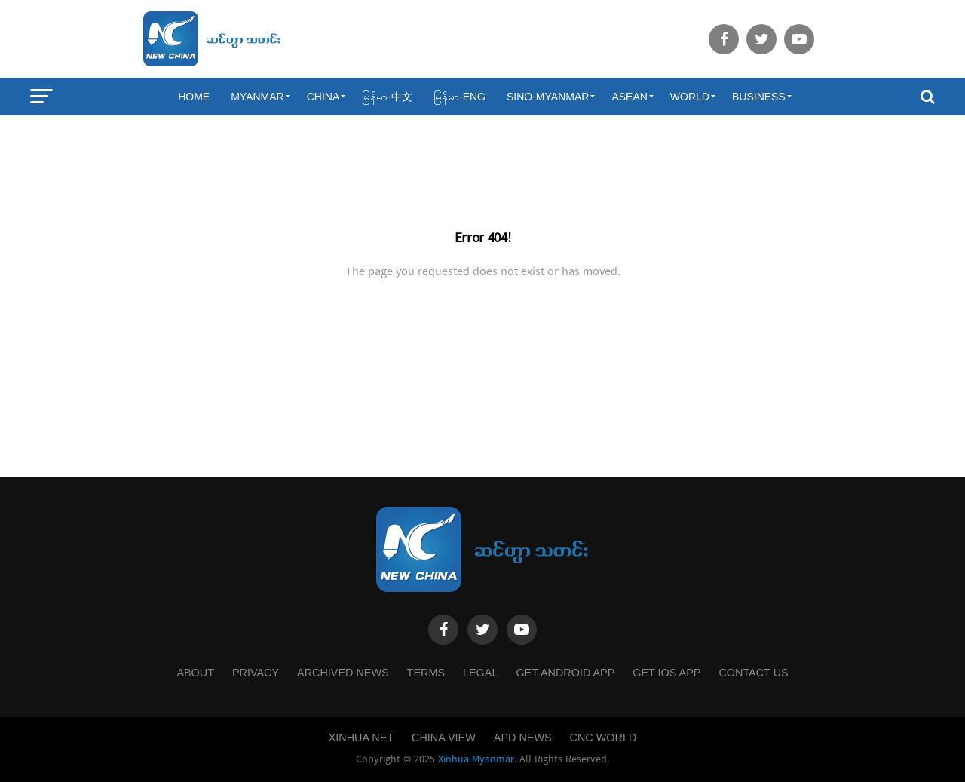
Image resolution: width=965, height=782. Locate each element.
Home (194, 96)
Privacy (255, 673)
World (689, 96)
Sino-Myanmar (548, 96)
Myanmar (257, 96)
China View (444, 737)
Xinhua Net (361, 737)
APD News (523, 737)
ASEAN (629, 96)
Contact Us (753, 673)
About (195, 673)
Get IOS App (666, 673)
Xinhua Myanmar (476, 759)
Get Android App (565, 673)
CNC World (603, 737)
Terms (426, 673)
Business (759, 96)
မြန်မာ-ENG (459, 96)
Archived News (343, 673)
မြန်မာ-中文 (387, 96)
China (323, 96)
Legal (480, 673)
